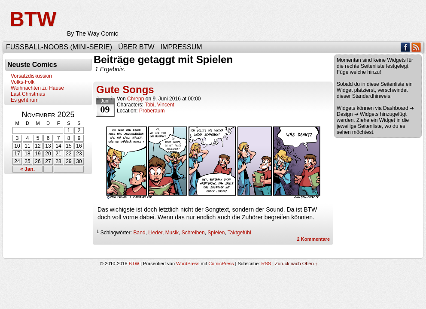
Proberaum (151, 111)
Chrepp (135, 99)
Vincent (165, 105)
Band (140, 233)
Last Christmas (28, 94)
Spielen (216, 233)
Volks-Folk (22, 82)
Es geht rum (25, 100)
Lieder (155, 233)
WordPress (187, 263)
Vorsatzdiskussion (31, 76)
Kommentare (313, 239)
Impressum (181, 47)
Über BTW (136, 47)
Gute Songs (125, 89)
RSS (416, 47)
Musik (172, 233)
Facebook (405, 47)
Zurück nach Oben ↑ (296, 263)
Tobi (149, 105)
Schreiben (193, 233)
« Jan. (27, 169)
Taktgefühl (239, 233)
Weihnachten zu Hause (37, 88)
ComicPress (221, 263)
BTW (32, 19)
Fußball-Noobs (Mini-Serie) (59, 47)
